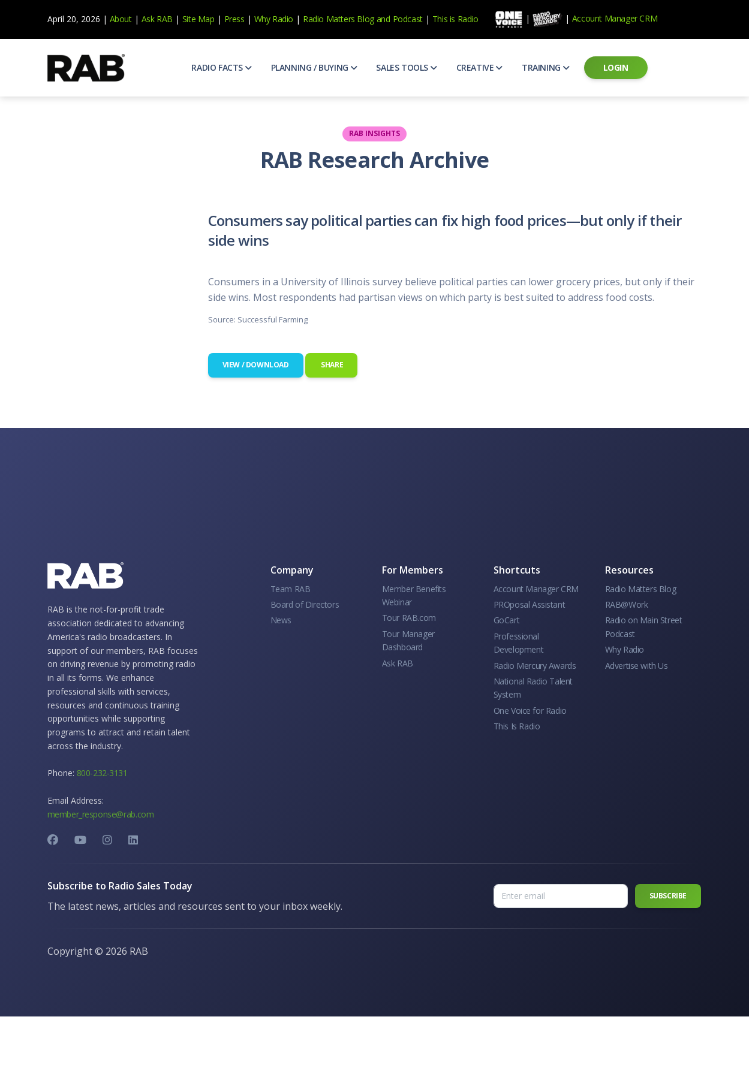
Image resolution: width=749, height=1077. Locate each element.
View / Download (255, 365)
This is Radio (455, 19)
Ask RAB (157, 19)
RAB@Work (626, 604)
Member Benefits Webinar (414, 595)
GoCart (507, 620)
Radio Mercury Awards (535, 665)
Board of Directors (304, 604)
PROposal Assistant (529, 604)
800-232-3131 (102, 773)
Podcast (408, 19)
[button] (221, 67)
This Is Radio (517, 726)
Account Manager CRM (614, 18)
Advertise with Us (636, 665)
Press (234, 19)
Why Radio (273, 19)
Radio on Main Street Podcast (643, 626)
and (383, 19)
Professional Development (519, 642)
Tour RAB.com (409, 617)
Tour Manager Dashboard (408, 640)
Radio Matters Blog (338, 19)
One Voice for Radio (530, 710)
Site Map (198, 19)
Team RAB (290, 589)
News (280, 620)
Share (332, 365)
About (121, 19)
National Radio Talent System (533, 687)
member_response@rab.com (100, 814)
